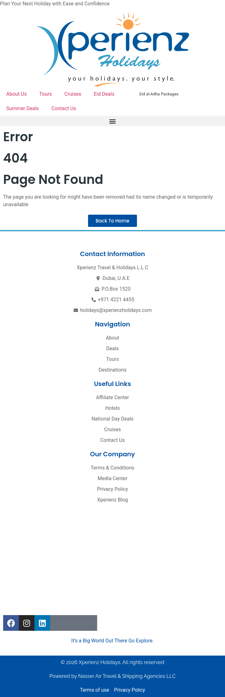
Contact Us (63, 108)
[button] (112, 121)
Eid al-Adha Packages (159, 94)
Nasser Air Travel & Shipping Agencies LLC (126, 676)
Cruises (73, 94)
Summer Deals (22, 108)
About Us (16, 94)
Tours (45, 94)
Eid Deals (104, 94)
